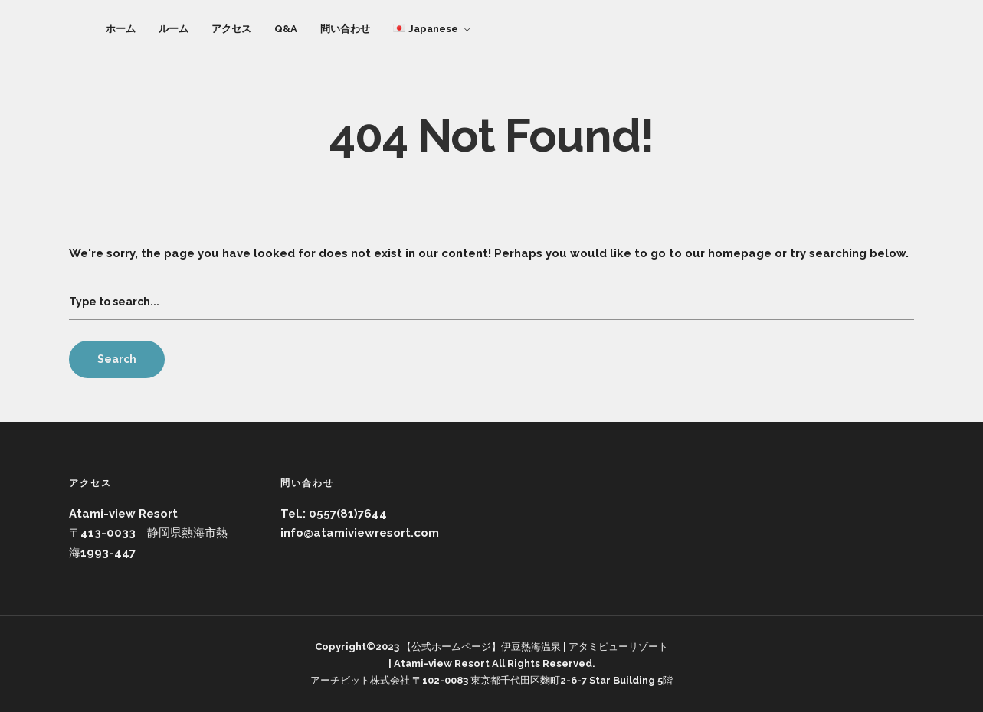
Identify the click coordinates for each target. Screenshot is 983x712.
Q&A (285, 28)
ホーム (121, 28)
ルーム (173, 28)
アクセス (231, 28)
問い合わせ (345, 28)
